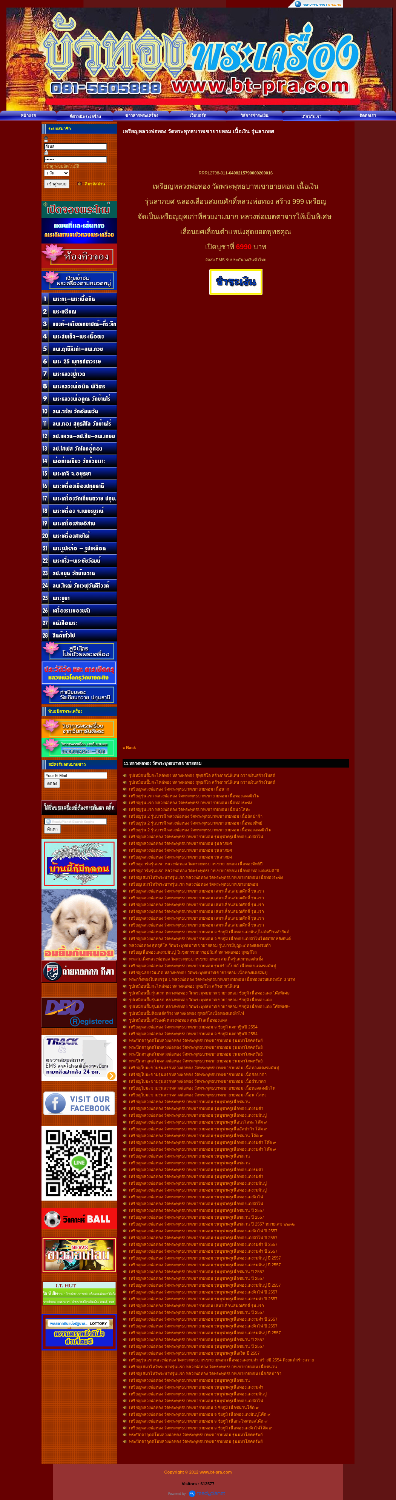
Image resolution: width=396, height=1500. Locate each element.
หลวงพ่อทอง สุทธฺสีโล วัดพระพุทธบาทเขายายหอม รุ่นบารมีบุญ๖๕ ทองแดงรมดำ (200, 945)
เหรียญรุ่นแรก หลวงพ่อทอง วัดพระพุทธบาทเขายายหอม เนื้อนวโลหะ (189, 809)
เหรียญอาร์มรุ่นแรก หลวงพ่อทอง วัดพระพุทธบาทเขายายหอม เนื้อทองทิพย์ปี (195, 864)
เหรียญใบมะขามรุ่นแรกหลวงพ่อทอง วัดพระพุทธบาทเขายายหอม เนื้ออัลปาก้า (198, 1074)
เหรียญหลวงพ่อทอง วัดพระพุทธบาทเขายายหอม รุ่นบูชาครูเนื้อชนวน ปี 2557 (196, 1210)
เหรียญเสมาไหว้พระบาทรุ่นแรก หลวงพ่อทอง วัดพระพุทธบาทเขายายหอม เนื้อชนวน (203, 1366)
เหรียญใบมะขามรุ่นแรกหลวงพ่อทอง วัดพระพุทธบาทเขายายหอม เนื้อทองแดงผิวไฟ (202, 1088)
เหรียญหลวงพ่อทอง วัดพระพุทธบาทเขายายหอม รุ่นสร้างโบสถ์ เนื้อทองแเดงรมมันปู (202, 966)
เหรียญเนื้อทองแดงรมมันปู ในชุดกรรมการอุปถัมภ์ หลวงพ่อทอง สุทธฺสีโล (193, 952)
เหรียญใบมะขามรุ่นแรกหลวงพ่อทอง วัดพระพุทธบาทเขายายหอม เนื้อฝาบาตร (197, 1081)
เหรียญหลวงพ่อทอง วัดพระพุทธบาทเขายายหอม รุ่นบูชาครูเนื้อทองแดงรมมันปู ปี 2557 (205, 1258)
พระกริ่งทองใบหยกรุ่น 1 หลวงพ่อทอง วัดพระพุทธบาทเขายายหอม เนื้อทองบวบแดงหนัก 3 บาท (212, 979)
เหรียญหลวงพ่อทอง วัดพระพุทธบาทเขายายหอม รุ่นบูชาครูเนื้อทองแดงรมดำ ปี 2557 (203, 1244)
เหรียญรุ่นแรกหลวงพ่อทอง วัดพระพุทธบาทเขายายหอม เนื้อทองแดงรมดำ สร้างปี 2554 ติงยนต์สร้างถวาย (221, 1360)
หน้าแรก (28, 115)
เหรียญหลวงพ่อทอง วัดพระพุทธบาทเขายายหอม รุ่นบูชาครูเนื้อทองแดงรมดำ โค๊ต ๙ (202, 1142)
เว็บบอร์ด (198, 115)
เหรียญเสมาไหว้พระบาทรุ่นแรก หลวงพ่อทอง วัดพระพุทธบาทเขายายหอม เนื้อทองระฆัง (206, 877)
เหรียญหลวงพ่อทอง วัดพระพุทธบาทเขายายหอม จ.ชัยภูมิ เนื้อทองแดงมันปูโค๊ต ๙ (199, 1414)
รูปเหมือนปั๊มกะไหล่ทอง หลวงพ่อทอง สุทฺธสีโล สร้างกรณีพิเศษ (184, 986)
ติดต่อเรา (367, 115)
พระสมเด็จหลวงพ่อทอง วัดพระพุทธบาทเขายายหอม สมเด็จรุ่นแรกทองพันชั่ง (196, 959)
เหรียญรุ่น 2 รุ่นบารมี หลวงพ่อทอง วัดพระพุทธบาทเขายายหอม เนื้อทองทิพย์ (195, 823)
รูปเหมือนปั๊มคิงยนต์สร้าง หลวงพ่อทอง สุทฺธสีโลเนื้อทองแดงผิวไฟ (186, 1013)
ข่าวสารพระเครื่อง (141, 115)
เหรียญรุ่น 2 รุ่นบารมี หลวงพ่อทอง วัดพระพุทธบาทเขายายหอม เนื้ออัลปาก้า (195, 816)
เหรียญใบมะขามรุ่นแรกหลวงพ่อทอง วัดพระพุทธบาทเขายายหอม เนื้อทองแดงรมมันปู (204, 1067)
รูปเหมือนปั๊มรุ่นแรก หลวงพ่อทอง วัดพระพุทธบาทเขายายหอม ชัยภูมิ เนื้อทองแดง (200, 999)
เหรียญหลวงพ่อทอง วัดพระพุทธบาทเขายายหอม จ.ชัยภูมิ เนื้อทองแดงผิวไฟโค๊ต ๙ (200, 1428)
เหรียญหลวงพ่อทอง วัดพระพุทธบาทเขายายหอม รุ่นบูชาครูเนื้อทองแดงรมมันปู (198, 1115)
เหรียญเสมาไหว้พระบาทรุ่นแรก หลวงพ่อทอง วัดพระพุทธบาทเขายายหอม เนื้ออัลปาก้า (205, 1373)
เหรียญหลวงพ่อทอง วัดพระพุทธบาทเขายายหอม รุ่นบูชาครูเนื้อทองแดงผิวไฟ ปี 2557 (203, 1231)
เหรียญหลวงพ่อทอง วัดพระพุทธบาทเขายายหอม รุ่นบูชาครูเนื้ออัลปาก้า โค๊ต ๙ (198, 1129)
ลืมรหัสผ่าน (95, 184)
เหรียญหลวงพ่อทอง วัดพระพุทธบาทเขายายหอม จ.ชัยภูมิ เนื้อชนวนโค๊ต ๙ (194, 1407)
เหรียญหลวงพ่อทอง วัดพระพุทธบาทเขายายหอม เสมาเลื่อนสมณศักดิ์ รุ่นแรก (196, 891)
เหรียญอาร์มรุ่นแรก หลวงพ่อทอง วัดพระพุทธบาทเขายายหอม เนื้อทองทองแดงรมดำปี (204, 870)
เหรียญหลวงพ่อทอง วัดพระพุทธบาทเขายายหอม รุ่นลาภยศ (180, 843)
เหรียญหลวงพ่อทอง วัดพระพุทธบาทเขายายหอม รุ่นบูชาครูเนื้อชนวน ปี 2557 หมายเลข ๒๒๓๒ (212, 1224)
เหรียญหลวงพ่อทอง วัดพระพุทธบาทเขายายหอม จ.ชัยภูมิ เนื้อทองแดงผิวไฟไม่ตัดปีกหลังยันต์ (210, 938)
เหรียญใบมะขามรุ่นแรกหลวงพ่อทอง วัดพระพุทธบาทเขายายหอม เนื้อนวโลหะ (198, 1095)
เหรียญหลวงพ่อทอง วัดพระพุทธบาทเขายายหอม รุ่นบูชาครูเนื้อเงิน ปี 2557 (194, 1353)
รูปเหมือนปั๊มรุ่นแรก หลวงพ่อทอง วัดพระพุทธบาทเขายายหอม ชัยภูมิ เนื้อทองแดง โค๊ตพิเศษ (209, 993)
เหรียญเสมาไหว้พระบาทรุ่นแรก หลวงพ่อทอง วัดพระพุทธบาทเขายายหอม (193, 884)
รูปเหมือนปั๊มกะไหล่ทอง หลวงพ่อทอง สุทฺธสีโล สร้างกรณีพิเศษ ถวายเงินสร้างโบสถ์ (202, 775)
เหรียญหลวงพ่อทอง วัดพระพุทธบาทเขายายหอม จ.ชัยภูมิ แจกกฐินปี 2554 (193, 1027)
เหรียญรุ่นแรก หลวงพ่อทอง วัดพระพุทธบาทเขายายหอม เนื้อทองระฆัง (190, 802)
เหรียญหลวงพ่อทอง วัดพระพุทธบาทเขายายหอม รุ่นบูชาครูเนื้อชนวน (189, 1101)
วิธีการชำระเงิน (255, 115)
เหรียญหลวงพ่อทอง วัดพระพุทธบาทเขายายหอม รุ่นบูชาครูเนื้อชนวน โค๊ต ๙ (196, 1135)
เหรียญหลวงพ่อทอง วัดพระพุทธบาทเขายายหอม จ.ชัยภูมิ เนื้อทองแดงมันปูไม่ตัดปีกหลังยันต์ (209, 932)
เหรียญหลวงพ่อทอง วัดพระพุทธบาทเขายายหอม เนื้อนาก (179, 789)
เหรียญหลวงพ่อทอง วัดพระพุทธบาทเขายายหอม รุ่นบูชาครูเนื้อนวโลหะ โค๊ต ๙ (198, 1122)
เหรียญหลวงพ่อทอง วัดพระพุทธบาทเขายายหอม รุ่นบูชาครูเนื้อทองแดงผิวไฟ (196, 836)
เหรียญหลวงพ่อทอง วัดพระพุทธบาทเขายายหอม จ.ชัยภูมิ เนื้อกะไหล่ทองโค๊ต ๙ (198, 1421)
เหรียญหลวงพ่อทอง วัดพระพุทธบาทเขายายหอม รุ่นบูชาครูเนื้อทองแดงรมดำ (196, 1108)
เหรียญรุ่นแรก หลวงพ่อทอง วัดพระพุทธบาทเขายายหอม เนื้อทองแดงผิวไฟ (194, 796)
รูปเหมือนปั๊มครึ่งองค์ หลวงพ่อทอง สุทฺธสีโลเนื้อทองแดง (178, 1020)
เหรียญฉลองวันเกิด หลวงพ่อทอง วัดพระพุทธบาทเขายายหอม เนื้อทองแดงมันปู (198, 972)
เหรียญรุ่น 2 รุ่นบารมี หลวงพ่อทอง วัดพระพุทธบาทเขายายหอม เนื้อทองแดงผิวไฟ (200, 830)
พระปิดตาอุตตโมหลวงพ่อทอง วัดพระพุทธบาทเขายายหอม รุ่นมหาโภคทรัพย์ (195, 1040)
